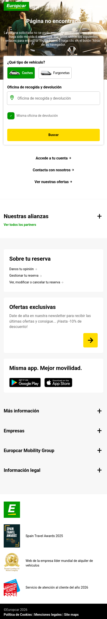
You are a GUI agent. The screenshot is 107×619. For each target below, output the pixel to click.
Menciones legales (48, 614)
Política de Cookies (18, 614)
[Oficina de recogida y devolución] (58, 98)
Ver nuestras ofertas (54, 182)
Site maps (71, 614)
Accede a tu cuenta (53, 158)
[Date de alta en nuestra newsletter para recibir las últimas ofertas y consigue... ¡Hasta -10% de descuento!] (90, 340)
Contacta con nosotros (53, 170)
